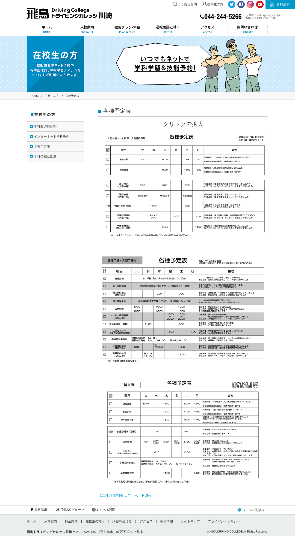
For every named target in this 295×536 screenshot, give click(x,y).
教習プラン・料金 (127, 29)
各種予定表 (42, 146)
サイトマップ (189, 521)
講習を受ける (121, 521)
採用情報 (165, 521)
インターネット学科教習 (51, 136)
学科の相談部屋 (45, 156)
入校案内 (87, 29)
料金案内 (71, 521)
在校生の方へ (94, 521)
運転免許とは (167, 29)
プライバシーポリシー (223, 521)
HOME (34, 95)
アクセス (207, 29)
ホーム (47, 29)
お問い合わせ (247, 29)
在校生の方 (215, 4)
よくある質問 (187, 4)
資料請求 (283, 4)
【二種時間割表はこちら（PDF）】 (127, 495)
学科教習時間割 (45, 126)
